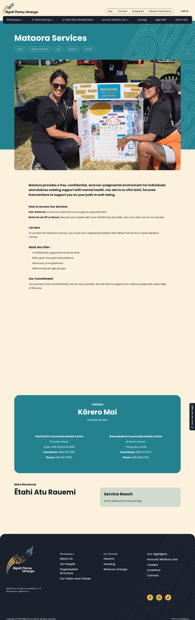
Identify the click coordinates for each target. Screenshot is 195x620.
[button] (15, 20)
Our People (67, 564)
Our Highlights (157, 554)
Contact (153, 575)
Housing (109, 564)
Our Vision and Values (75, 578)
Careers (152, 565)
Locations (153, 570)
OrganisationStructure (69, 571)
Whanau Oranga (115, 569)
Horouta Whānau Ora (162, 559)
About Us (66, 559)
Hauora (109, 559)
